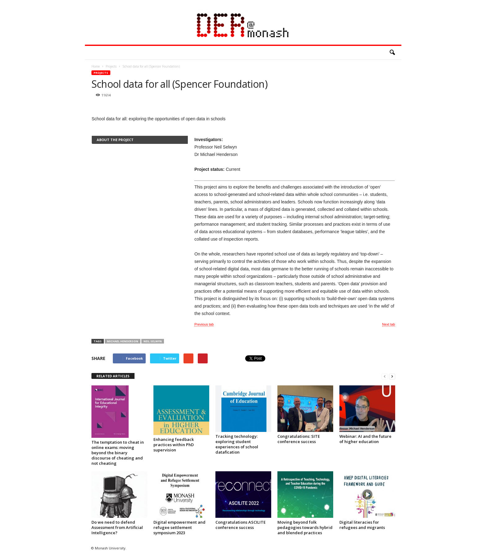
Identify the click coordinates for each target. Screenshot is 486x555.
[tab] (140, 140)
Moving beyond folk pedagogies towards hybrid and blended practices (305, 527)
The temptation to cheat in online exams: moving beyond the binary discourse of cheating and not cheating (117, 452)
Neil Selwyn (153, 341)
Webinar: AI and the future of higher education (365, 438)
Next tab (388, 324)
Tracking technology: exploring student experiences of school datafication (236, 444)
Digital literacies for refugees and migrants (362, 524)
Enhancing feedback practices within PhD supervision (173, 445)
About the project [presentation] (115, 139)
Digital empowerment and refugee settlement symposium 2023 (179, 527)
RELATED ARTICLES (113, 376)
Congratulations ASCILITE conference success (240, 524)
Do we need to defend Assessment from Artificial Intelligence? (117, 527)
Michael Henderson (122, 341)
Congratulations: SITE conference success (298, 438)
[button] (392, 53)
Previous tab (204, 324)
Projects (101, 73)
